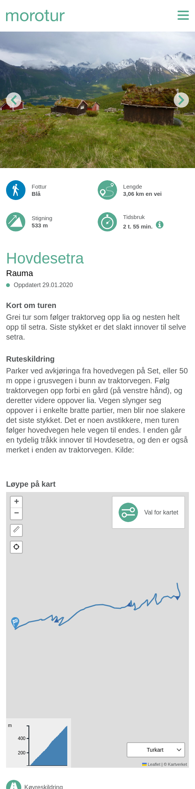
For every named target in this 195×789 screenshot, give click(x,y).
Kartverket (177, 764)
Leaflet (151, 764)
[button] (15, 623)
